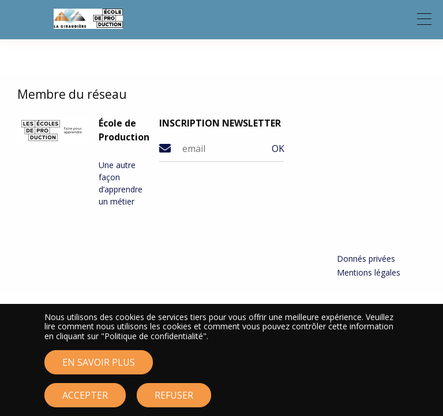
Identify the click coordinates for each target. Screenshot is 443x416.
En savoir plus (98, 368)
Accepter (85, 401)
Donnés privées (366, 258)
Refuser (174, 401)
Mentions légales (368, 272)
